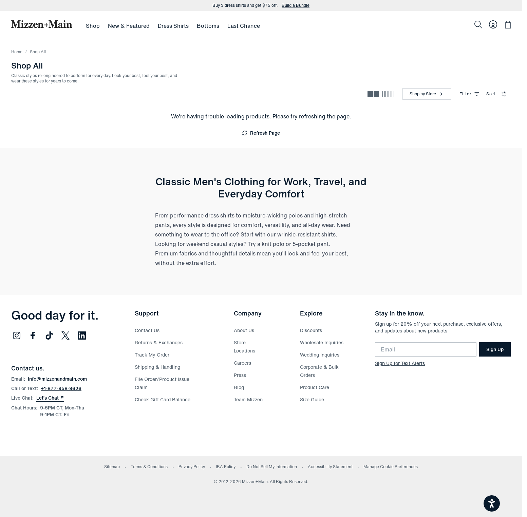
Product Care (314, 387)
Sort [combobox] (496, 94)
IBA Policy (226, 467)
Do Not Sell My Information (271, 467)
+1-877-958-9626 (61, 388)
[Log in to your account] (493, 24)
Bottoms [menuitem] (208, 26)
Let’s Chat (50, 398)
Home (16, 52)
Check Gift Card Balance (162, 399)
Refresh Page (261, 132)
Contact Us (147, 330)
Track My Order (152, 354)
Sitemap (112, 467)
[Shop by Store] (426, 94)
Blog (239, 387)
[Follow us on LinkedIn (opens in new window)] (81, 335)
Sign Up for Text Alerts (400, 363)
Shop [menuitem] (93, 26)
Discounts (311, 330)
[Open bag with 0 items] (508, 24)
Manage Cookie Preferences (390, 467)
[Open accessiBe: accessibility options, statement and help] (492, 503)
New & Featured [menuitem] (129, 26)
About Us (244, 330)
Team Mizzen (248, 399)
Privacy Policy (191, 467)
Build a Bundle (295, 5)
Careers (242, 362)
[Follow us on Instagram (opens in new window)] (16, 335)
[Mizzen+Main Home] (41, 24)
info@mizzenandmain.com (57, 378)
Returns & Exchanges (159, 342)
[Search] (478, 24)
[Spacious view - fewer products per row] (373, 94)
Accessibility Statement (330, 467)
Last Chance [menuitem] (243, 26)
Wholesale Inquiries (321, 342)
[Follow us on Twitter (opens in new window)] (65, 335)
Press (240, 375)
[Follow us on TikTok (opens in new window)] (49, 335)
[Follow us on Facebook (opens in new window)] (32, 335)
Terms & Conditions (149, 467)
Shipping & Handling (157, 366)
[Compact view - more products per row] (388, 94)
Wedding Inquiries (319, 354)
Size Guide (312, 399)
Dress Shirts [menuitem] (173, 26)
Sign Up (495, 349)
